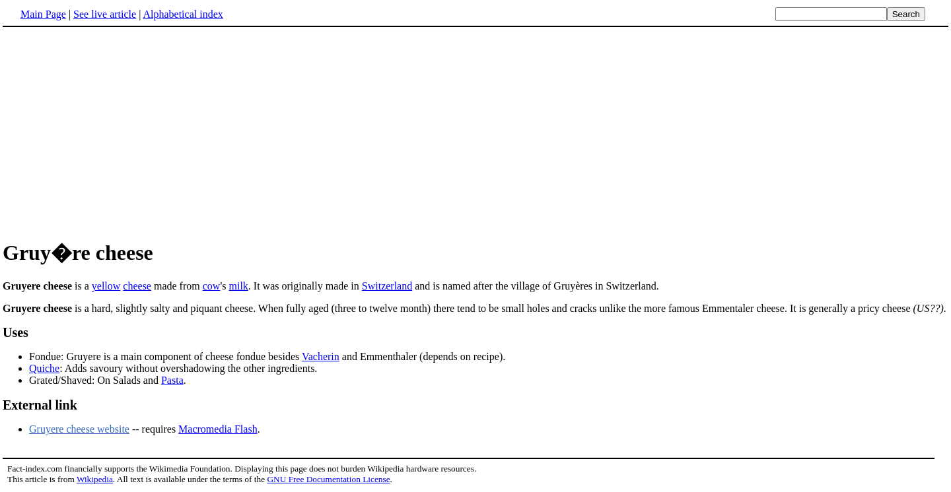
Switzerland (387, 286)
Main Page (43, 14)
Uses (15, 332)
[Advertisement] (475, 131)
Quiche (44, 368)
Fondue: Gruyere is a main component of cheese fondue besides (165, 356)
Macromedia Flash (218, 429)
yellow (106, 286)
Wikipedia (95, 479)
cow (212, 286)
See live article (104, 14)
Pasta (172, 380)
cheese (137, 286)
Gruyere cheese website (79, 429)
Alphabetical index (183, 14)
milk (238, 286)
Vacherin (320, 356)
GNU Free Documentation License (328, 479)
